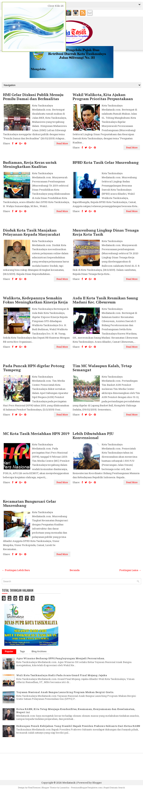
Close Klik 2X (56, 5)
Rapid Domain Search (114, 787)
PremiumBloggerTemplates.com (86, 787)
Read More (62, 143)
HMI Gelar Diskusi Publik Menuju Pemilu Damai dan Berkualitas (33, 97)
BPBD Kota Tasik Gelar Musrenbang (106, 162)
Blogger (97, 782)
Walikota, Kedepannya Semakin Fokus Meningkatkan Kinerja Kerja (35, 300)
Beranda (75, 570)
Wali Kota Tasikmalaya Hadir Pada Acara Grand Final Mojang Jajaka (61, 675)
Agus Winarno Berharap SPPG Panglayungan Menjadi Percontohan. (60, 658)
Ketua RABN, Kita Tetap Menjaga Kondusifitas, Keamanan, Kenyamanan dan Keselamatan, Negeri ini (75, 710)
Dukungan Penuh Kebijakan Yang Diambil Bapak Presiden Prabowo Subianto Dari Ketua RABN (78, 726)
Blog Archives (39, 651)
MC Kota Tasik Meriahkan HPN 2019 (36, 434)
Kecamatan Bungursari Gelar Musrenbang (29, 503)
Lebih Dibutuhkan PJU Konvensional (93, 436)
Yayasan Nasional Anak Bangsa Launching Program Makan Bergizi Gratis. (65, 692)
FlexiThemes (34, 787)
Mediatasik (69, 782)
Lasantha (64, 787)
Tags (22, 651)
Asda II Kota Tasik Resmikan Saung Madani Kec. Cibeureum (105, 300)
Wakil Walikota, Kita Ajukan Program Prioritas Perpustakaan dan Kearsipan (103, 99)
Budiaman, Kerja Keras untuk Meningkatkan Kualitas (30, 164)
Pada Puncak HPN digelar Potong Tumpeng (33, 368)
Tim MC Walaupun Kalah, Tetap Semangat (102, 368)
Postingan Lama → (130, 570)
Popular (9, 651)
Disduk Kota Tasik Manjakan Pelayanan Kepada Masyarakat (31, 232)
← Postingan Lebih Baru (16, 570)
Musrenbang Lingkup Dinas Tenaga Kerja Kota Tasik (106, 232)
